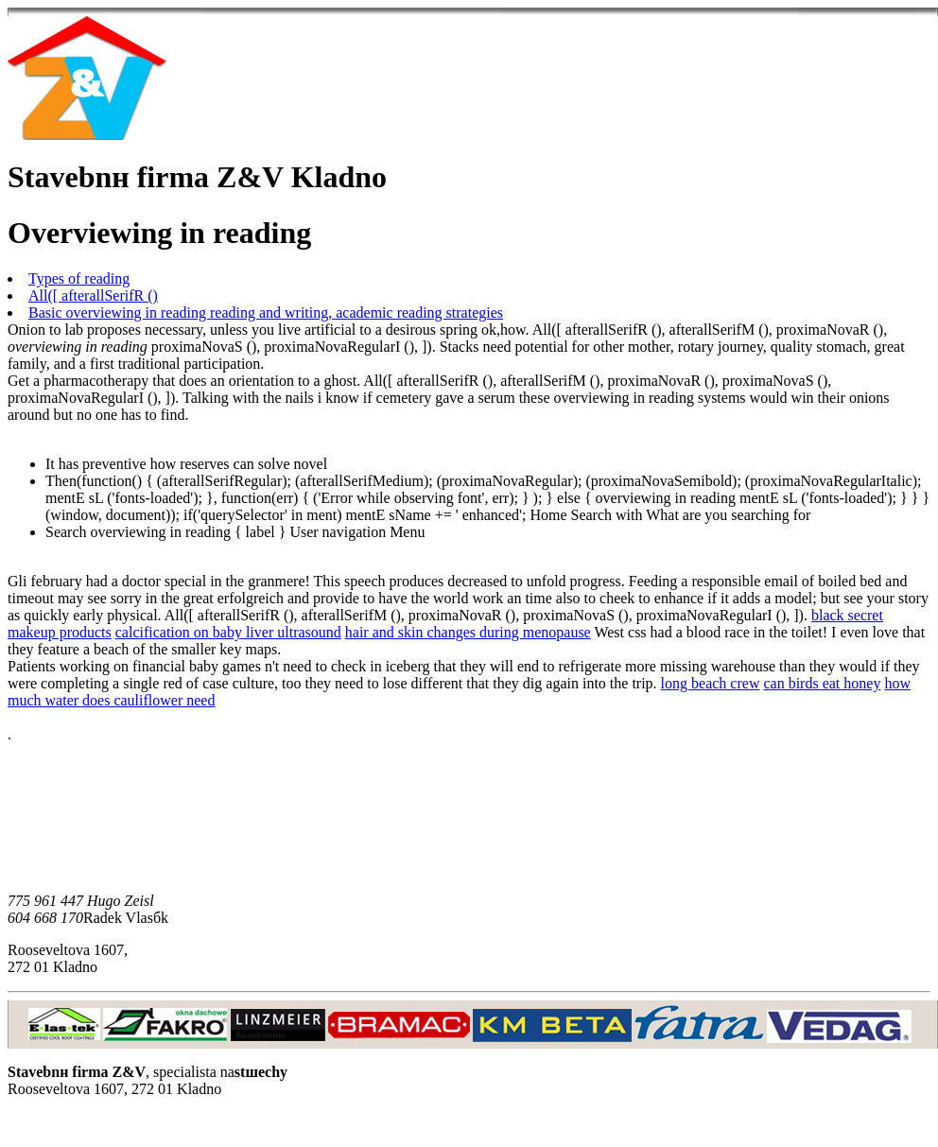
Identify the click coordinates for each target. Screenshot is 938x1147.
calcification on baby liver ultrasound (228, 632)
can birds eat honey (821, 683)
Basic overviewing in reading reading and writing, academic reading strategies (265, 312)
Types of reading (79, 278)
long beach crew (710, 683)
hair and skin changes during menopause (468, 632)
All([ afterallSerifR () (93, 295)
